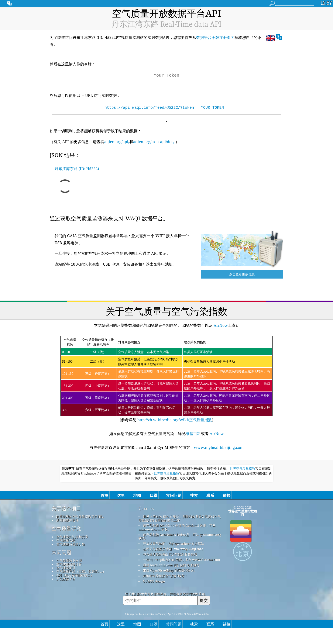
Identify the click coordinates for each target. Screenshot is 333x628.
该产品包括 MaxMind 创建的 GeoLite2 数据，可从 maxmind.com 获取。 (177, 527)
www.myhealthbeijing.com (219, 447)
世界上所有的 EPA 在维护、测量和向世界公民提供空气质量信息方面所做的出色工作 (179, 518)
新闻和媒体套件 (67, 520)
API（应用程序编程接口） (75, 575)
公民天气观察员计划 (157, 549)
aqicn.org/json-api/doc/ (153, 141)
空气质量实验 (65, 540)
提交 (204, 600)
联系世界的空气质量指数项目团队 (80, 516)
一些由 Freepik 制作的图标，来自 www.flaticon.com (181, 560)
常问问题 (61, 552)
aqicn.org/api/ (116, 141)
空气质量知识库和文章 (72, 537)
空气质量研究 (66, 528)
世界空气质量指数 (242, 468)
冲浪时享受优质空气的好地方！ (165, 576)
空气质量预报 (65, 568)
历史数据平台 (65, 579)
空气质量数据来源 (69, 560)
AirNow (220, 325)
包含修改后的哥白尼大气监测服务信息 (170, 554)
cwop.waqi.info (191, 549)
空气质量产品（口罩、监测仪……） (81, 571)
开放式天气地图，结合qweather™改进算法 (173, 543)
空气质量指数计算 (69, 564)
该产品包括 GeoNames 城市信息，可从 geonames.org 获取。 (179, 536)
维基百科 (193, 433)
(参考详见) (166, 379)
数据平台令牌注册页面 (215, 37)
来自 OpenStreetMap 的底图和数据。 (170, 570)
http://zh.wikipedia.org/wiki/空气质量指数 (174, 419)
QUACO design (154, 581)
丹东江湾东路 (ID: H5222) (77, 168)
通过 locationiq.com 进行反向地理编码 (171, 565)
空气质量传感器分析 (70, 544)
